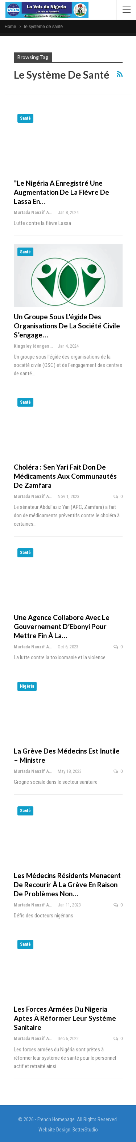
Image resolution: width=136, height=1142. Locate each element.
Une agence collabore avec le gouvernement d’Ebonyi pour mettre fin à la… (62, 626)
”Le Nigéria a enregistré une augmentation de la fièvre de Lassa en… (61, 192)
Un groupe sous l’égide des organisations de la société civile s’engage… (67, 325)
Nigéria (27, 686)
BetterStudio (85, 1130)
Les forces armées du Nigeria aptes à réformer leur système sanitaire (65, 1018)
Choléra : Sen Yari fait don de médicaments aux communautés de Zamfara (65, 476)
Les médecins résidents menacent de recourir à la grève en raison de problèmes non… (67, 884)
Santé (25, 118)
